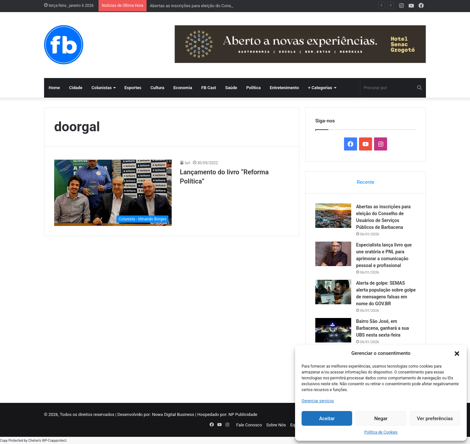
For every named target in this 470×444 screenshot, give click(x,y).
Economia (182, 87)
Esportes (132, 87)
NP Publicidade (242, 414)
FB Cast (208, 87)
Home (54, 87)
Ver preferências (435, 418)
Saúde (231, 87)
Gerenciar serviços (318, 401)
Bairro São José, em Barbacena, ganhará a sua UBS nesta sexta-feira (382, 328)
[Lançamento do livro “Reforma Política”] (113, 193)
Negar (381, 418)
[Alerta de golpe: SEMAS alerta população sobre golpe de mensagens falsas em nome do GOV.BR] (333, 292)
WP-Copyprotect (54, 440)
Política (253, 87)
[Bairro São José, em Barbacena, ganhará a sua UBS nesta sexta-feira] (333, 330)
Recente (365, 182)
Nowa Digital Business (173, 414)
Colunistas (101, 87)
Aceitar (327, 418)
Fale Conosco (249, 424)
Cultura (157, 87)
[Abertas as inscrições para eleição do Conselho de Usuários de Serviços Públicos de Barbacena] (333, 215)
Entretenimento (284, 87)
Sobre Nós (276, 424)
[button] (457, 353)
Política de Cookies (381, 432)
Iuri (187, 163)
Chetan (33, 440)
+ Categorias (320, 87)
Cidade (76, 87)
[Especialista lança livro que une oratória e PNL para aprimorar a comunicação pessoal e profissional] (333, 254)
